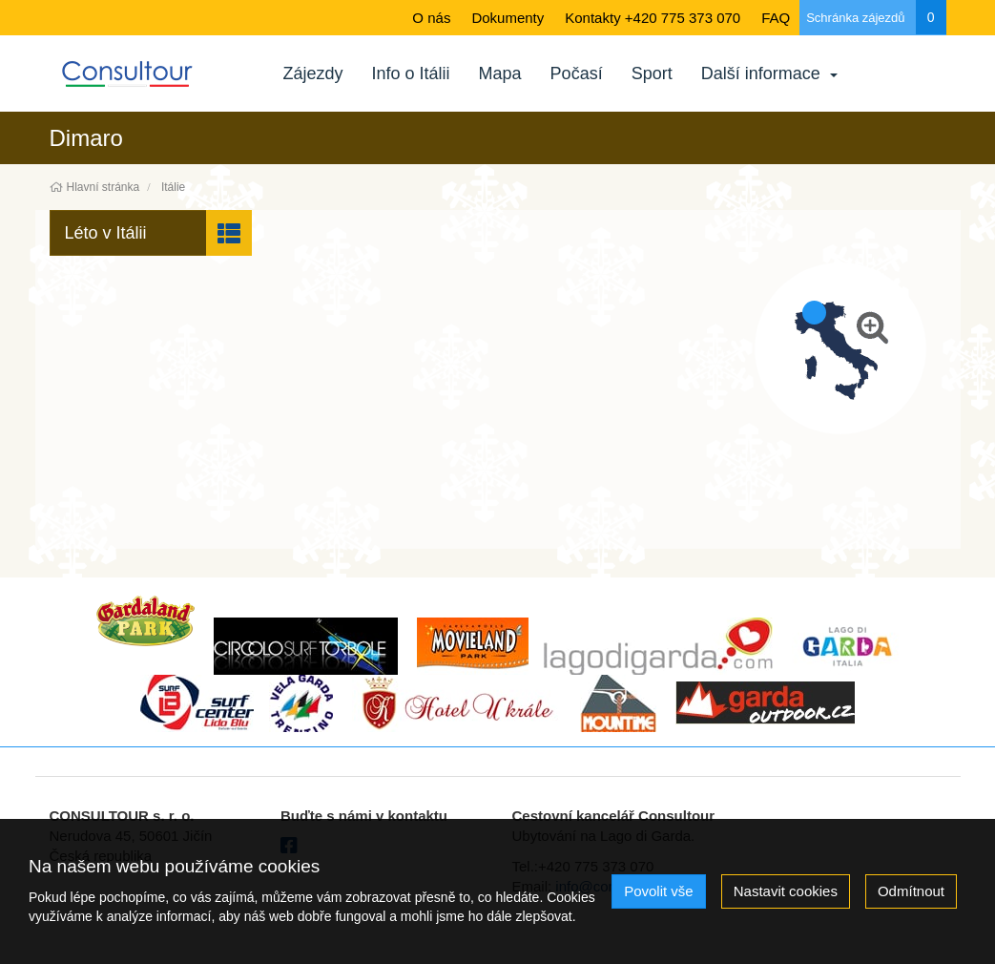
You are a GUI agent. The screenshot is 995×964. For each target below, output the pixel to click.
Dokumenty (507, 18)
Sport (652, 73)
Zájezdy (313, 73)
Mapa (500, 73)
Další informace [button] (769, 73)
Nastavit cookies (786, 891)
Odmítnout (911, 891)
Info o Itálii (411, 73)
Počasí (576, 73)
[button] (151, 233)
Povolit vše (659, 891)
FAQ (775, 18)
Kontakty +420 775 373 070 (652, 18)
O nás (431, 18)
